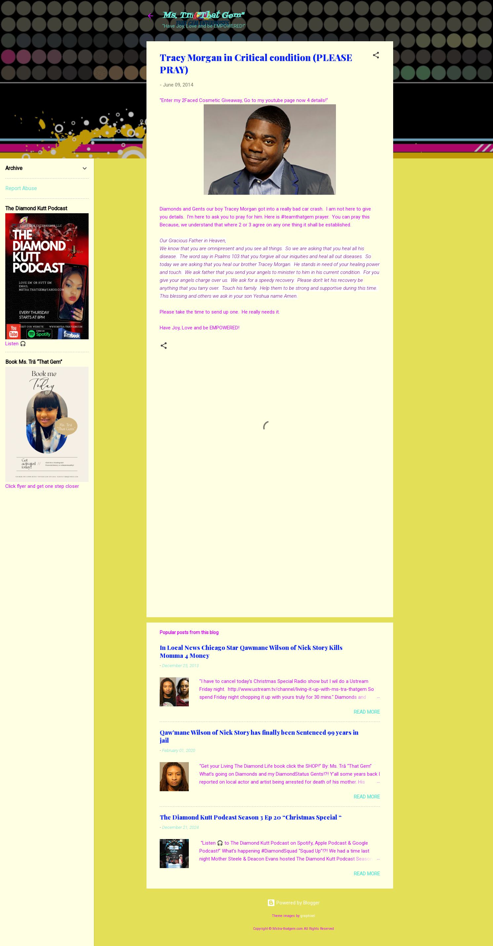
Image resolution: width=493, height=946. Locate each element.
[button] (376, 56)
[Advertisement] (419, 140)
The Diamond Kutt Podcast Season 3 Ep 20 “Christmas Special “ (251, 817)
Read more (367, 712)
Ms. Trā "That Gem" (202, 16)
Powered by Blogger (293, 903)
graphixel (308, 916)
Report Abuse (21, 188)
